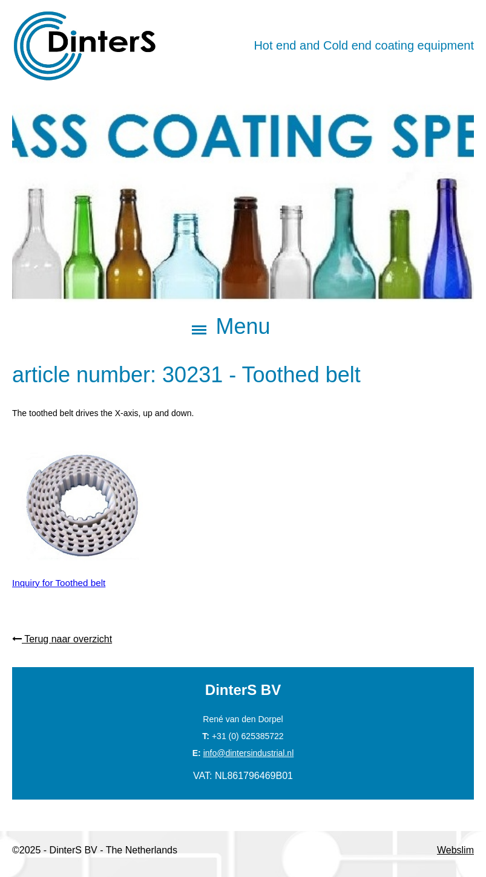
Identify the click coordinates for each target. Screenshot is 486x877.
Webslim (455, 850)
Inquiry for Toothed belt (58, 582)
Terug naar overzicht (62, 638)
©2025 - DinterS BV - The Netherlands (94, 850)
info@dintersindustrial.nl (248, 753)
